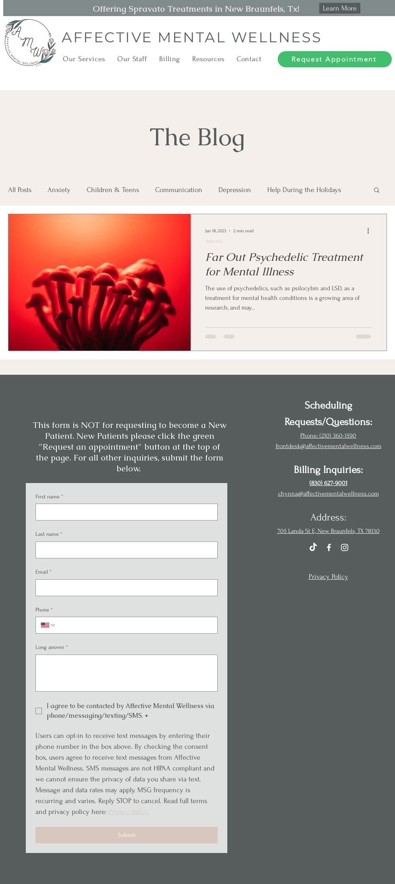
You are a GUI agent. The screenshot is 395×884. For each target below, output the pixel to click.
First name (49, 497)
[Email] (124, 588)
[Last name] (124, 550)
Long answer (51, 647)
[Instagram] (344, 547)
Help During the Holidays (304, 190)
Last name (48, 534)
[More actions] (371, 230)
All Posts (19, 190)
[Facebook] (329, 547)
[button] (84, 59)
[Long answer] (126, 673)
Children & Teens (113, 190)
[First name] (124, 512)
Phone (44, 610)
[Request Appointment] (335, 59)
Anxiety (59, 190)
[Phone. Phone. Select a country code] (48, 625)
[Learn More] (339, 8)
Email (43, 572)
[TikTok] (313, 547)
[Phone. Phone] (134, 625)
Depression (234, 190)
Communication (178, 190)
